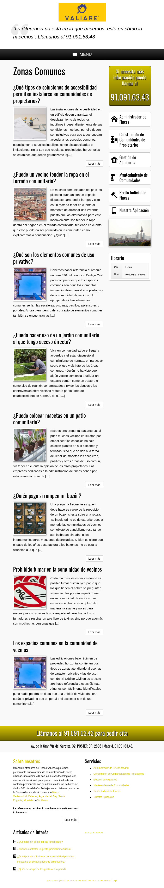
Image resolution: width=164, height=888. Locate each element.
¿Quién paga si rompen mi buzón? (47, 495)
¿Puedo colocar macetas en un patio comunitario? (49, 418)
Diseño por (89, 833)
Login (115, 881)
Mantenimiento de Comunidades (111, 785)
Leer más (94, 163)
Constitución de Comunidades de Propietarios (118, 773)
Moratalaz (29, 800)
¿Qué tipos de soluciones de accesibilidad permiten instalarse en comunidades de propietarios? (55, 94)
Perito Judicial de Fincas (106, 791)
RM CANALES (98, 833)
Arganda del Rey (47, 796)
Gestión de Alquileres (105, 779)
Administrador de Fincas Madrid (110, 768)
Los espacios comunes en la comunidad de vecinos (55, 646)
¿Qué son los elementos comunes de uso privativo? (53, 257)
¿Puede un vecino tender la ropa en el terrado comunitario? (51, 177)
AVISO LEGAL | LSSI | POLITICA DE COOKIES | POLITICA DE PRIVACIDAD (79, 881)
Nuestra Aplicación (103, 797)
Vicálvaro (42, 800)
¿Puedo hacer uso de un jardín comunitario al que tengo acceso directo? (56, 338)
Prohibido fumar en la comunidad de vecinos (57, 569)
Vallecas (32, 796)
